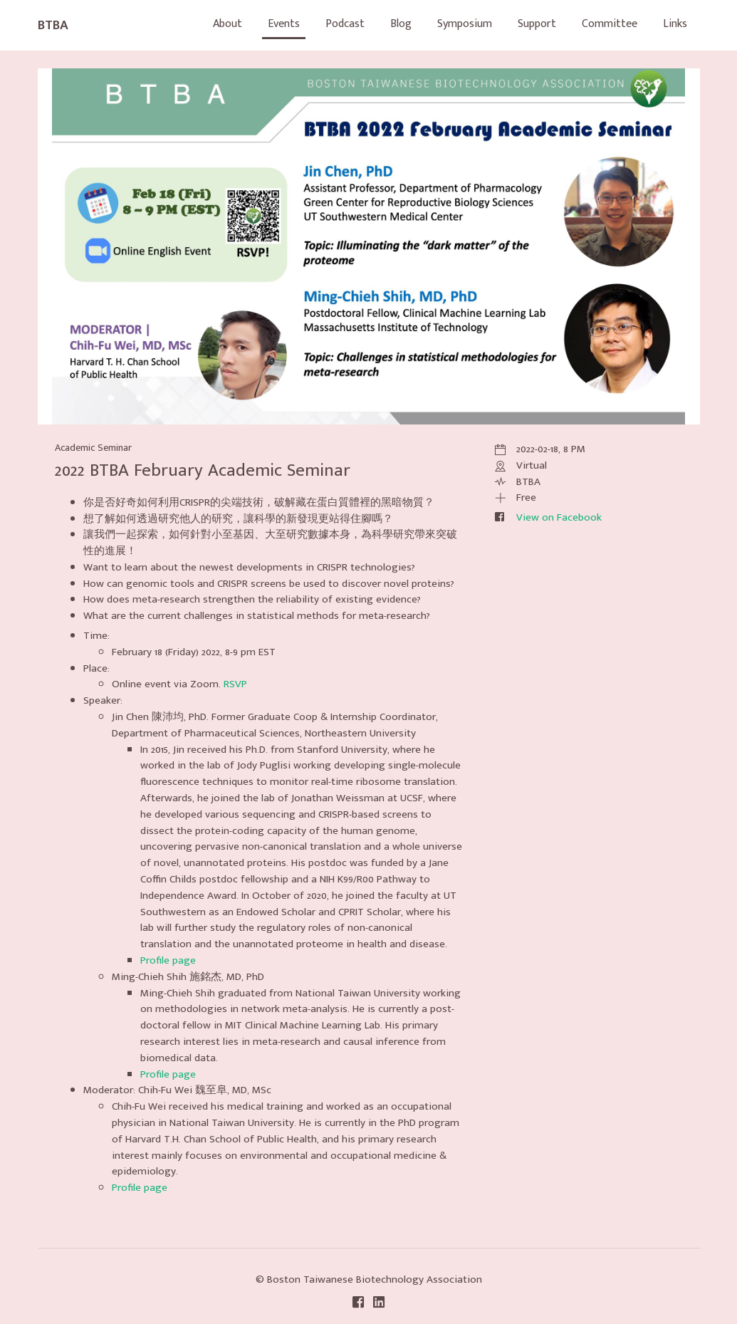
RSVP (235, 684)
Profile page (168, 960)
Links (675, 23)
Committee (609, 23)
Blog (401, 23)
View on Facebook (559, 517)
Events (284, 23)
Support (537, 23)
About (227, 23)
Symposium (464, 23)
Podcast (345, 23)
